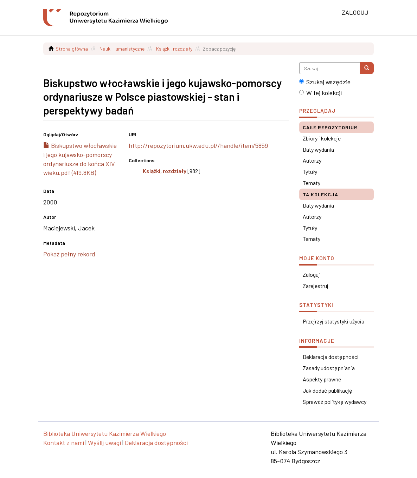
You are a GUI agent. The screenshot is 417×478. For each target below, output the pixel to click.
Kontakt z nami (63, 442)
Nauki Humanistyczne (122, 49)
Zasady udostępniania (329, 368)
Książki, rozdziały (174, 49)
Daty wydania (318, 149)
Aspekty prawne (322, 379)
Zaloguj (311, 274)
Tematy (311, 182)
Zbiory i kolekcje (322, 138)
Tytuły (310, 171)
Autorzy (312, 160)
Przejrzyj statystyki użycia (333, 321)
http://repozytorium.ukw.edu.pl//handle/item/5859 (198, 145)
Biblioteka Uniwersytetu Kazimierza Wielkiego (104, 433)
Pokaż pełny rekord (69, 254)
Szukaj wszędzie (325, 82)
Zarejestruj (315, 285)
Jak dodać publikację (327, 390)
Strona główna (72, 49)
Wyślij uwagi (104, 442)
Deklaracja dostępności (331, 356)
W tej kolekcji (320, 93)
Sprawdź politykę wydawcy (334, 401)
